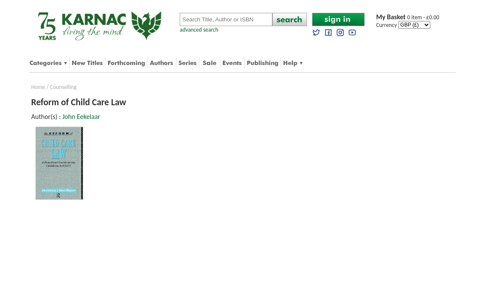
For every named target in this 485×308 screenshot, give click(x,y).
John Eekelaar (81, 117)
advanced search (199, 29)
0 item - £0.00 (407, 17)
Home (38, 87)
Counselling (63, 87)
